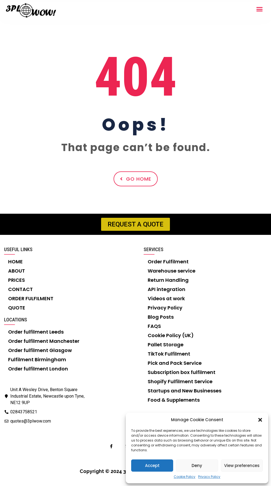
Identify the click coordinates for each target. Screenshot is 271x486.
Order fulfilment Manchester (43, 341)
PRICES (16, 280)
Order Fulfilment (168, 261)
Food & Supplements (174, 400)
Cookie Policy (184, 476)
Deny (197, 465)
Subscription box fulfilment (181, 372)
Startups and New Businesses (184, 390)
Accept (152, 465)
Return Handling (168, 280)
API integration (166, 289)
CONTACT (20, 289)
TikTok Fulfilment (169, 353)
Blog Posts (161, 317)
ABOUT (16, 270)
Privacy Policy (209, 476)
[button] (260, 420)
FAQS (154, 326)
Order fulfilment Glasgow (40, 350)
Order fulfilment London (38, 368)
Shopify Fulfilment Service (180, 381)
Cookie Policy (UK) (171, 335)
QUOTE (16, 307)
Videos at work (166, 298)
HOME (15, 261)
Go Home (135, 178)
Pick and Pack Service (175, 363)
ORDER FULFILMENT (30, 298)
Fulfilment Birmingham (37, 359)
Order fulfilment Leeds (36, 331)
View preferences (242, 465)
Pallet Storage (165, 344)
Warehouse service (171, 270)
